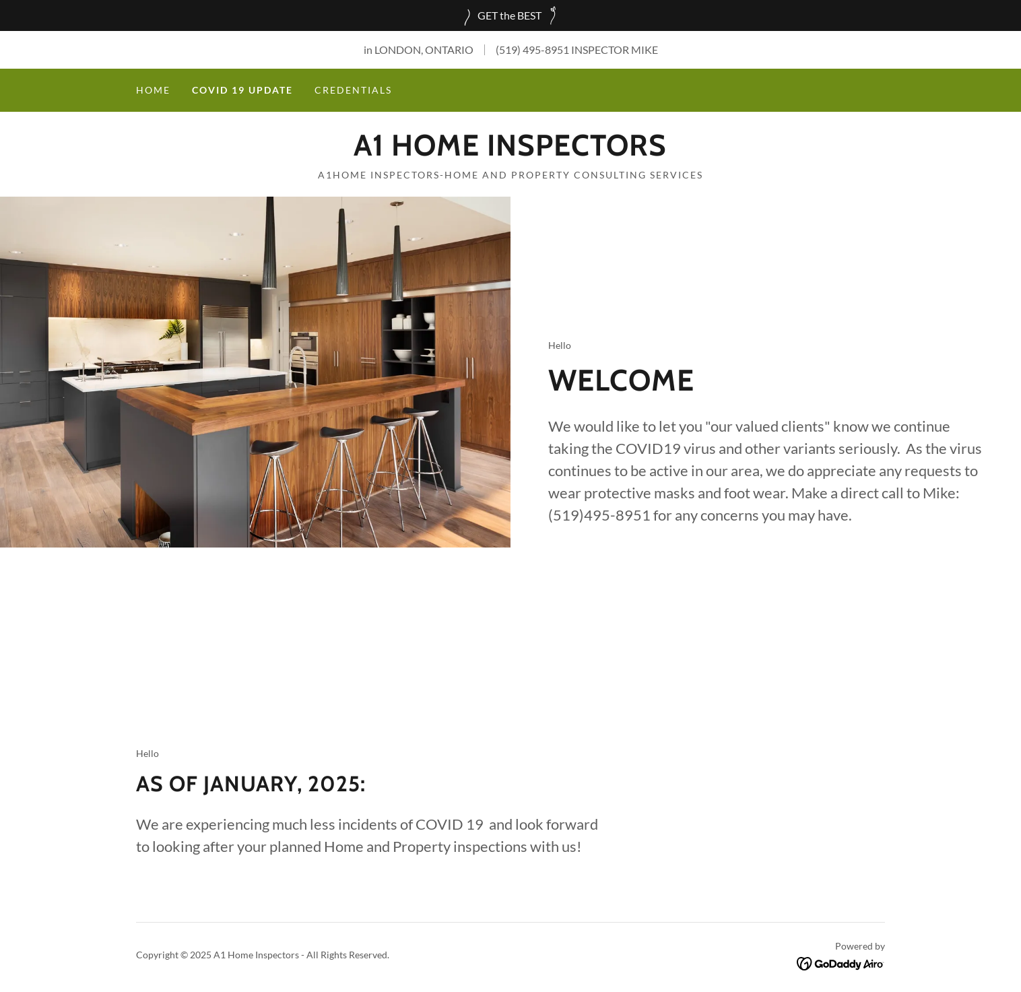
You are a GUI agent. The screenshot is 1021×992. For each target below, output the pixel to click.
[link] (510, 151)
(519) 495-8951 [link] (532, 49)
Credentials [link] (353, 90)
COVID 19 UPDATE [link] (242, 90)
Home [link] (153, 90)
